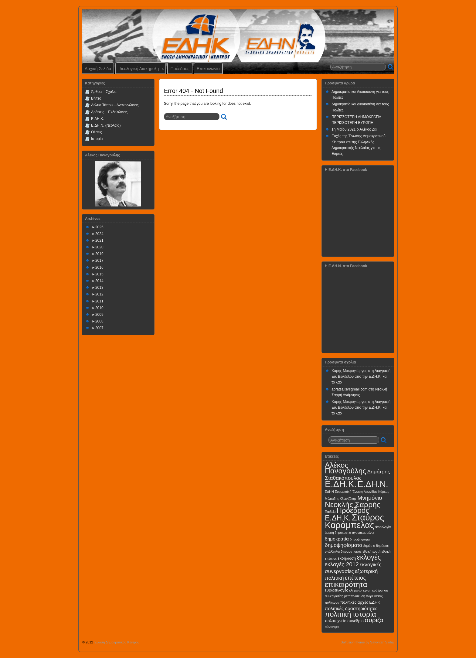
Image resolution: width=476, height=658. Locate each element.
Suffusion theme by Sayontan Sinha (367, 642)
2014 (99, 281)
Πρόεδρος (179, 68)
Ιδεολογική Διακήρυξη (141, 70)
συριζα (374, 619)
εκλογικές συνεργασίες (353, 567)
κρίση (367, 590)
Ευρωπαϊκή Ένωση (349, 491)
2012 (99, 294)
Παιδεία (330, 511)
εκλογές (369, 557)
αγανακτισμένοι (363, 532)
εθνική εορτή (371, 551)
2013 (99, 287)
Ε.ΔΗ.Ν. (373, 484)
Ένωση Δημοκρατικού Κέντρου (117, 642)
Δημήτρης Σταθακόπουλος (357, 475)
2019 (99, 254)
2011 (99, 301)
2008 (99, 321)
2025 (99, 227)
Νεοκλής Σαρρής (352, 504)
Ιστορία (97, 139)
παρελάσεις (374, 596)
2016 (99, 267)
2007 (99, 328)
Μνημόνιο (369, 498)
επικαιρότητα (346, 584)
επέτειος (355, 577)
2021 (99, 240)
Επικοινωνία (208, 68)
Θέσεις (96, 132)
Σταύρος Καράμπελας (354, 521)
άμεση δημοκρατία (338, 532)
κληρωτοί (355, 590)
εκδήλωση (347, 558)
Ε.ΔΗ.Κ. (97, 119)
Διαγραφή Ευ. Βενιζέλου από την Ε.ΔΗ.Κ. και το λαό (361, 376)
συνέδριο (355, 621)
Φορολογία (383, 527)
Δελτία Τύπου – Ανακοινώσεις (114, 105)
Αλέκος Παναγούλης (345, 468)
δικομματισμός (351, 551)
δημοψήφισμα (360, 539)
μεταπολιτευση (354, 596)
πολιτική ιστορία (350, 614)
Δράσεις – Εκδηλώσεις (109, 112)
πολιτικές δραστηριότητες (351, 608)
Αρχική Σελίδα (98, 68)
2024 (99, 234)
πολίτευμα (332, 602)
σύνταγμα (332, 627)
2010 (99, 308)
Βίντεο (96, 98)
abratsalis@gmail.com (349, 389)
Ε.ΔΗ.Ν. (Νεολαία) (106, 125)
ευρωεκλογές (336, 590)
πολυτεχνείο (335, 621)
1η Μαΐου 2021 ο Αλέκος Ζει (354, 129)
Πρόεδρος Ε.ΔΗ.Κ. (347, 514)
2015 (99, 274)
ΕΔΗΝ (329, 491)
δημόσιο (369, 545)
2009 (99, 314)
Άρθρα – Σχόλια (104, 92)
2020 (99, 247)
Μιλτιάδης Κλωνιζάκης (340, 498)
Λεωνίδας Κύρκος (376, 491)
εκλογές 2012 (342, 564)
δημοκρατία (337, 538)
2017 (99, 260)
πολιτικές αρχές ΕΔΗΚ (360, 602)
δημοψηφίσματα (343, 545)
